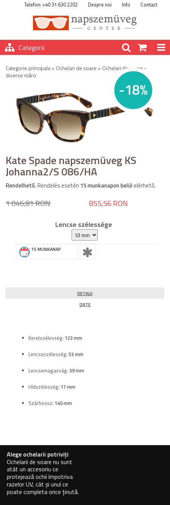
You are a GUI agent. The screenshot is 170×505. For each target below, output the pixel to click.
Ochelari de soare (76, 68)
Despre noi (100, 4)
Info (126, 4)
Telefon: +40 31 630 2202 (51, 4)
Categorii (31, 47)
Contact (148, 4)
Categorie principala (28, 68)
